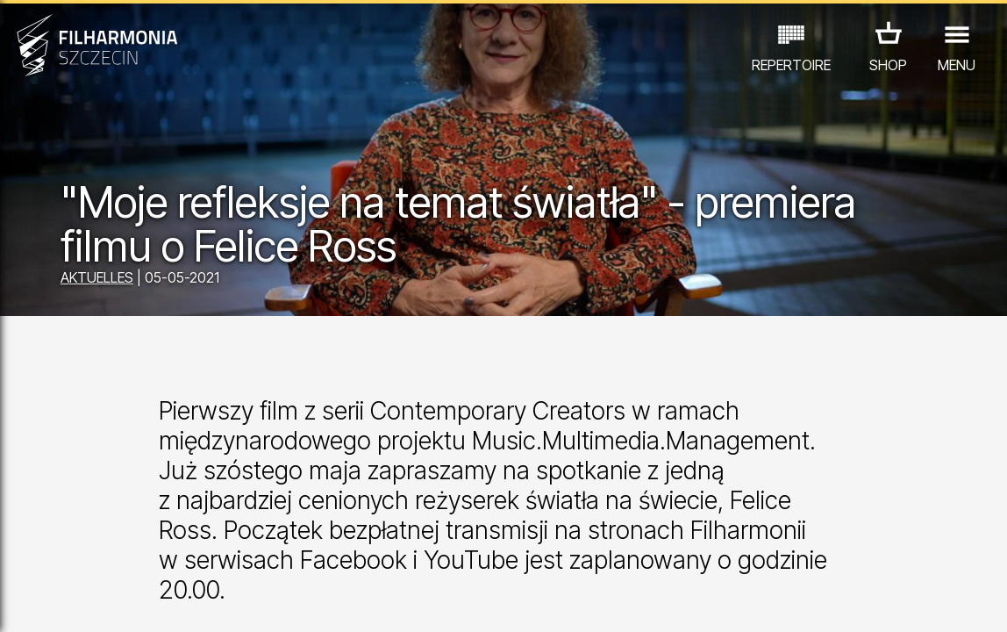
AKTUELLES (97, 277)
